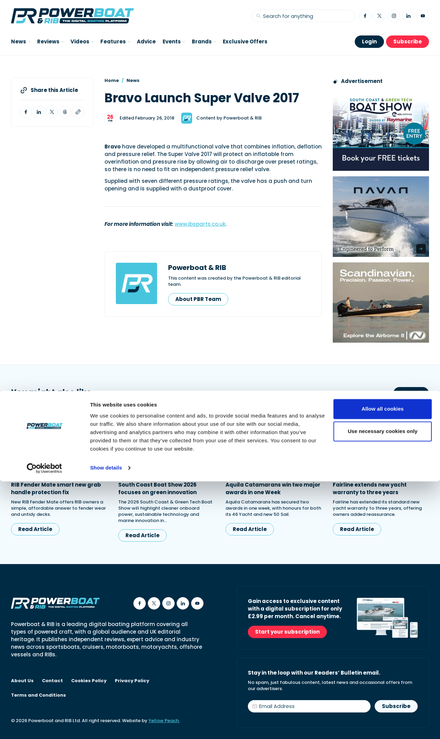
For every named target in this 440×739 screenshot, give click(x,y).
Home (111, 80)
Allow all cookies (383, 666)
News (133, 80)
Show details (106, 725)
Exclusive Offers (245, 41)
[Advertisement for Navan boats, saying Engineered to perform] (381, 216)
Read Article (35, 529)
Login (369, 41)
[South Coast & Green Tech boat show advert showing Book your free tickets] (381, 131)
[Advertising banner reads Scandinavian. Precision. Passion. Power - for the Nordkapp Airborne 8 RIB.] (381, 302)
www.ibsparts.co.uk (200, 224)
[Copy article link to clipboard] (78, 112)
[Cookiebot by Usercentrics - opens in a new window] (44, 725)
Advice (146, 41)
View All (411, 393)
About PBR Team (198, 299)
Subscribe (407, 41)
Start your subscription (287, 631)
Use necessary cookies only (383, 689)
